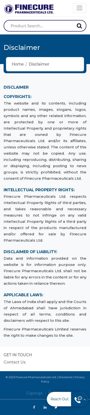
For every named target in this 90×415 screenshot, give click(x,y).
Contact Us (15, 362)
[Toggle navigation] (79, 8)
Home (18, 64)
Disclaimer (66, 377)
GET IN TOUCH (18, 355)
